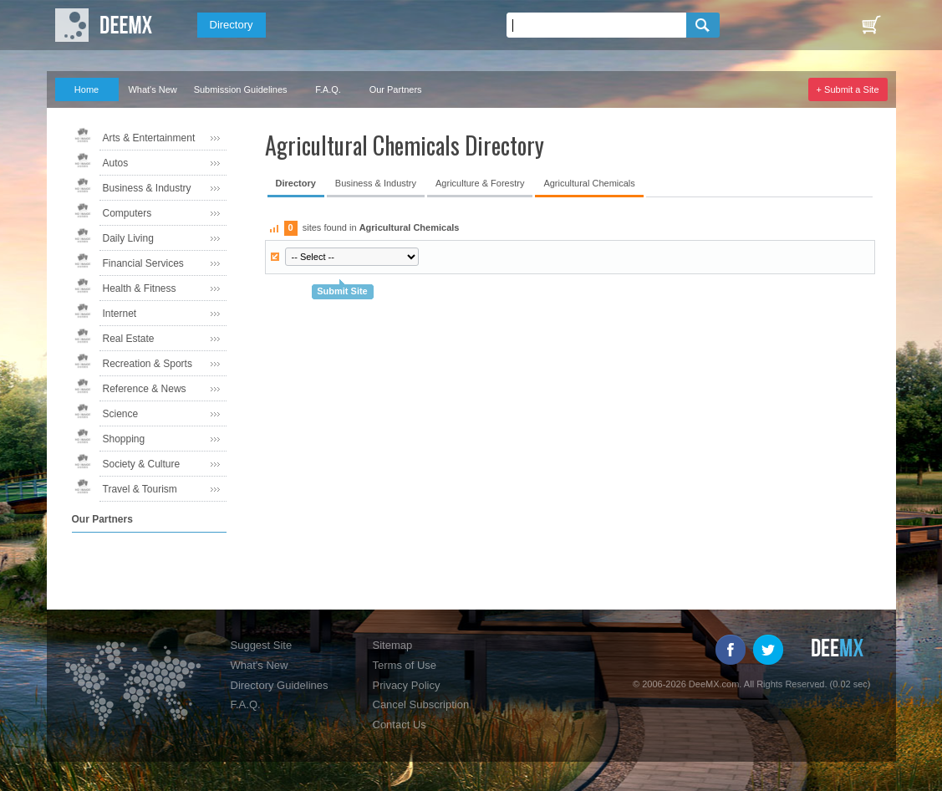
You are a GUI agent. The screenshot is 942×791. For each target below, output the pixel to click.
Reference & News (144, 389)
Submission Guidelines (241, 89)
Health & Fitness (139, 288)
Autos (116, 163)
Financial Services (143, 263)
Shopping (124, 439)
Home (86, 89)
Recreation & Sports (147, 364)
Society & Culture (142, 464)
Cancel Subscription (421, 704)
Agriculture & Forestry (479, 183)
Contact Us (399, 724)
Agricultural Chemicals (588, 183)
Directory (231, 24)
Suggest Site (262, 645)
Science (121, 414)
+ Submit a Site (848, 89)
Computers (127, 213)
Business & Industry (147, 188)
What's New (152, 89)
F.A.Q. (328, 89)
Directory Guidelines (279, 685)
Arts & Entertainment (149, 138)
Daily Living (128, 238)
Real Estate (129, 338)
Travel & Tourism (140, 489)
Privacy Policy (406, 685)
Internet (120, 313)
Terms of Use (405, 665)
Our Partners (395, 89)
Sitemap (393, 645)
